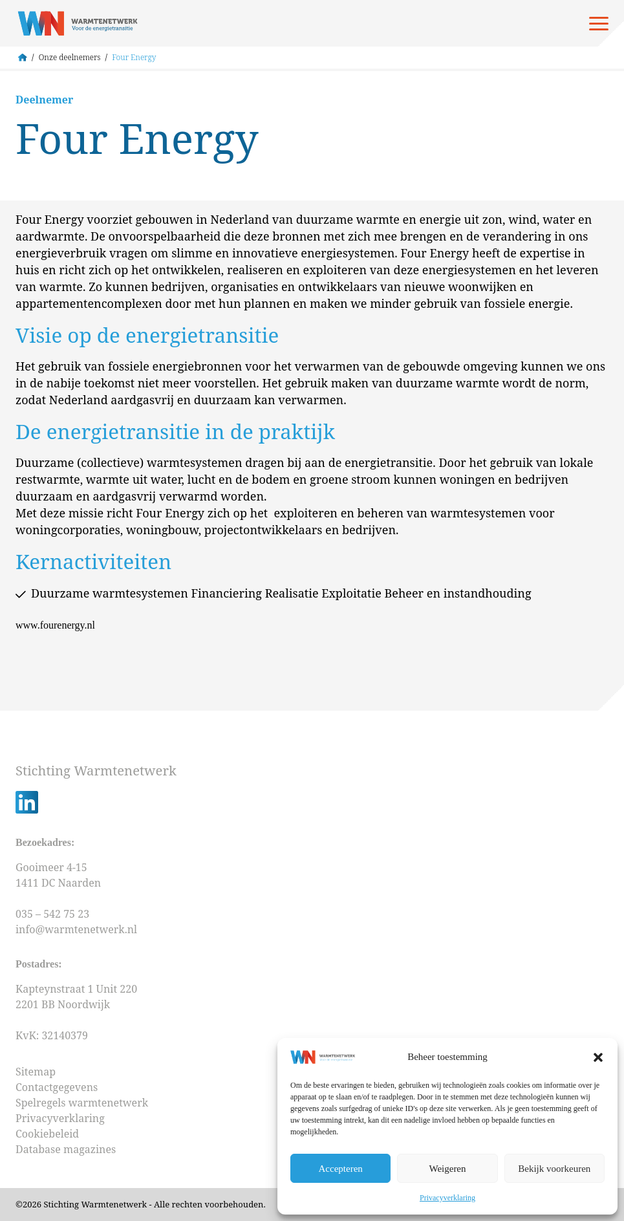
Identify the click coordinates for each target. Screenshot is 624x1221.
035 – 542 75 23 (54, 914)
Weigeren (447, 1168)
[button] (598, 1057)
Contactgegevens (57, 1087)
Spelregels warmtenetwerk (82, 1103)
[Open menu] (598, 23)
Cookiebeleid (47, 1134)
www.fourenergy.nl (55, 625)
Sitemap (36, 1071)
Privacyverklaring (447, 1197)
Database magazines (66, 1149)
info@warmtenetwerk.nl (76, 929)
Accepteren (341, 1168)
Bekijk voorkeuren (554, 1168)
